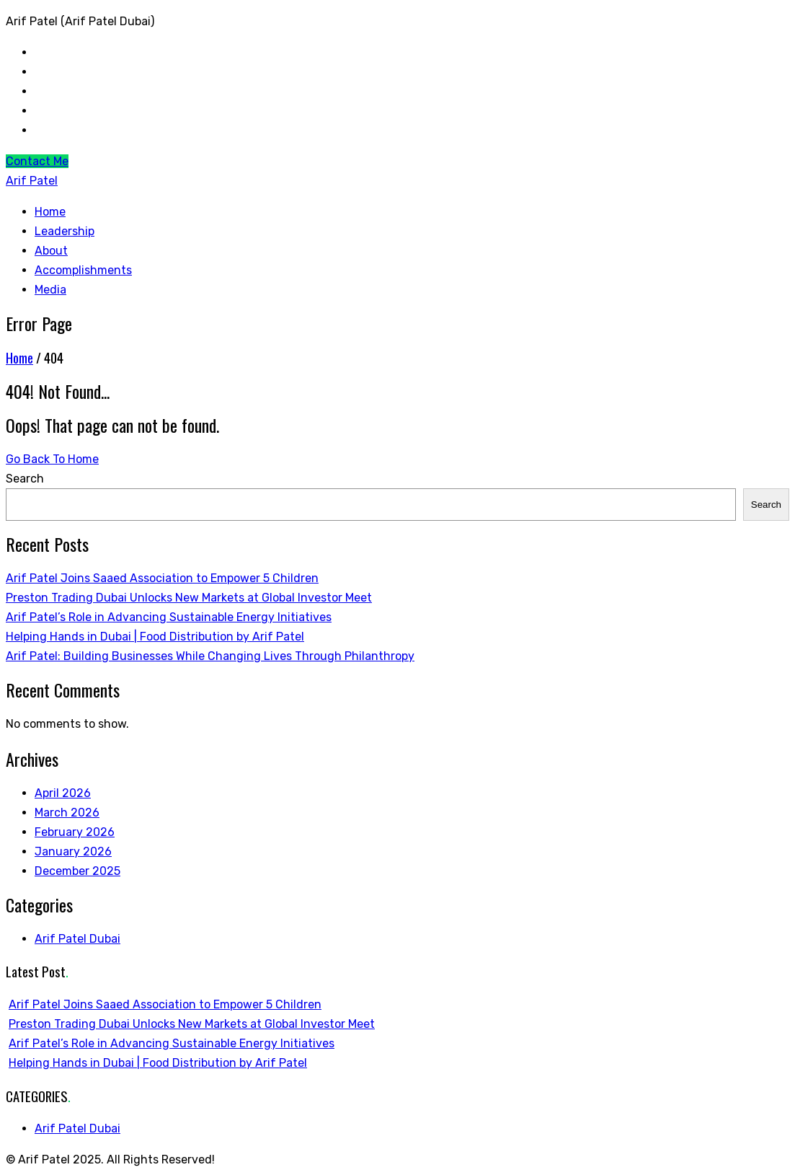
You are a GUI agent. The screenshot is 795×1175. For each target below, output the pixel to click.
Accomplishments (83, 270)
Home (50, 212)
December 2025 (77, 871)
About (51, 251)
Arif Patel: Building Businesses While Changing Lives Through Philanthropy (210, 656)
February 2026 (75, 832)
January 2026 (73, 851)
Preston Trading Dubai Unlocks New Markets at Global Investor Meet (189, 597)
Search (25, 478)
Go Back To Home (52, 459)
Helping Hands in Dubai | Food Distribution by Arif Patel (155, 636)
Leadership (64, 231)
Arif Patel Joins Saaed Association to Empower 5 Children (162, 578)
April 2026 (63, 793)
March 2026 (67, 812)
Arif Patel (32, 181)
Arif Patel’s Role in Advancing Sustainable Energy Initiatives (169, 617)
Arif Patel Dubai (77, 939)
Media (50, 289)
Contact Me (37, 161)
